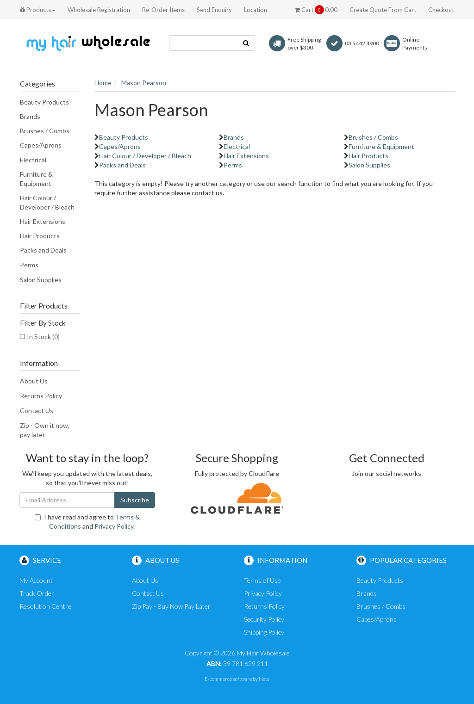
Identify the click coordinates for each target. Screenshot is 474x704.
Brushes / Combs (44, 131)
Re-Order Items (163, 9)
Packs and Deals (43, 250)
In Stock (43, 336)
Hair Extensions (42, 221)
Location (255, 9)
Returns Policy (41, 396)
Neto (264, 679)
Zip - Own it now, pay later (44, 429)
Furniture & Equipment (36, 178)
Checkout (441, 9)
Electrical (33, 160)
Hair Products (40, 236)
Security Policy (264, 619)
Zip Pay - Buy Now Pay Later (171, 606)
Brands (30, 116)
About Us (34, 381)
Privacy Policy (113, 526)
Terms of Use (262, 580)
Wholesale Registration (99, 9)
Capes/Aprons (41, 145)
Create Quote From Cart (382, 9)
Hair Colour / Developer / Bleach (47, 202)
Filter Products (44, 306)
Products (38, 9)
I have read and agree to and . (87, 521)
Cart (315, 9)
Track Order (36, 593)
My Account (36, 580)
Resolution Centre (45, 606)
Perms (29, 265)
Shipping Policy (264, 632)
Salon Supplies (41, 280)
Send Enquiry (214, 9)
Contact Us (36, 410)
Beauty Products (44, 102)
